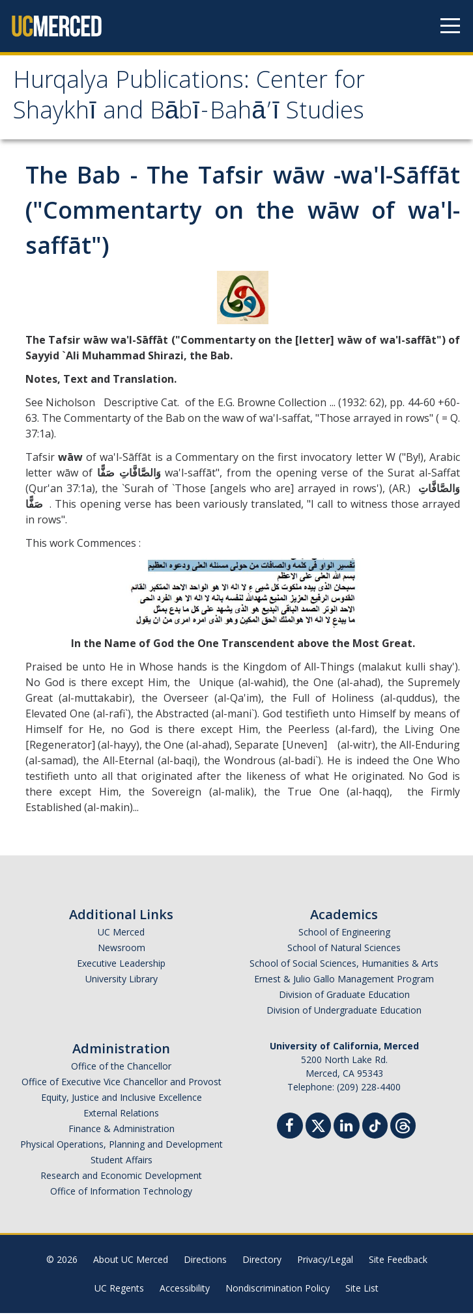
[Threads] (402, 1126)
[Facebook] (290, 1129)
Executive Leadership (121, 965)
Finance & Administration (121, 1130)
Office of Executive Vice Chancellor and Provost (122, 1083)
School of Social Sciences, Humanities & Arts (344, 965)
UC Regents (119, 1290)
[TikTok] (374, 1126)
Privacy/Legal (325, 1261)
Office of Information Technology (121, 1193)
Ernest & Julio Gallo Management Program (344, 981)
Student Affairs (121, 1162)
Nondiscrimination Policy (277, 1290)
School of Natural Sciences (344, 949)
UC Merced (121, 934)
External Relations (121, 1115)
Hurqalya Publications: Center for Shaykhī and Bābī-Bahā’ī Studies (195, 99)
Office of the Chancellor (121, 1068)
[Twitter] (318, 1126)
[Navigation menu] (450, 26)
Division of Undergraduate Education (344, 1012)
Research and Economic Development (121, 1177)
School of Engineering (344, 934)
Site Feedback (398, 1261)
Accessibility (185, 1290)
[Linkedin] (347, 1129)
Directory (261, 1261)
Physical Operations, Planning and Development (121, 1146)
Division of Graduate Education (344, 996)
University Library (121, 981)
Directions (205, 1261)
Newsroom (121, 949)
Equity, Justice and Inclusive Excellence (121, 1099)
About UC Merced (130, 1261)
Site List (362, 1290)
